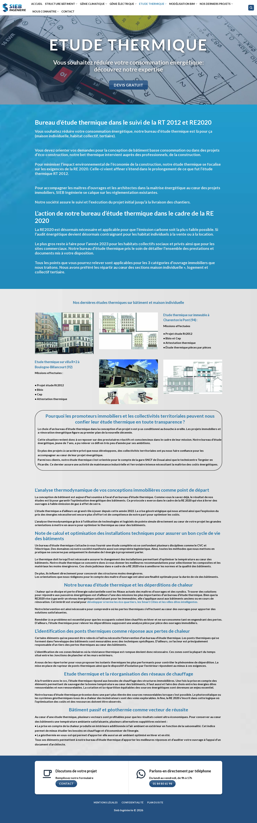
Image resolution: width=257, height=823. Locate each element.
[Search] (251, 8)
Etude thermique (153, 4)
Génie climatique (93, 4)
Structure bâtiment (61, 4)
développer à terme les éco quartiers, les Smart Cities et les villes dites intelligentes (142, 601)
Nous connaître (45, 11)
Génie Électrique (123, 4)
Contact (68, 11)
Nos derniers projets (216, 4)
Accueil (36, 3)
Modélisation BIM (183, 4)
